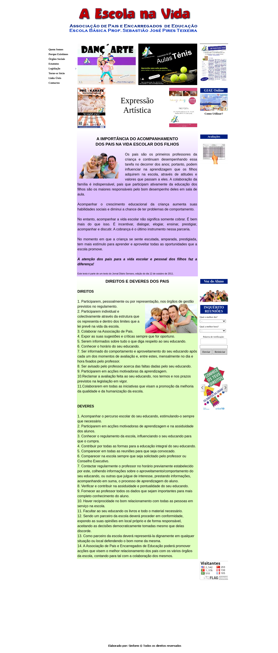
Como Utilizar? (214, 113)
